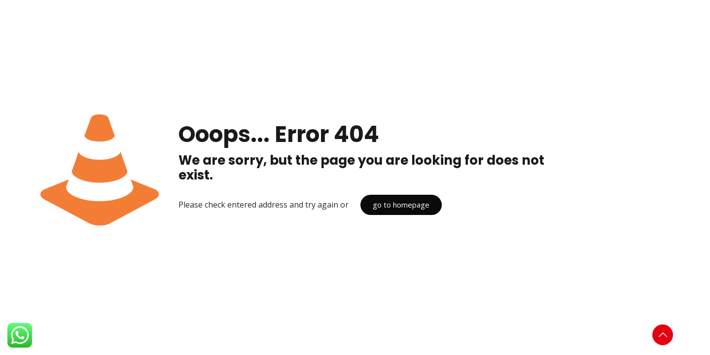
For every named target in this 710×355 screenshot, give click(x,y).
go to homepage (401, 205)
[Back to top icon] (662, 334)
